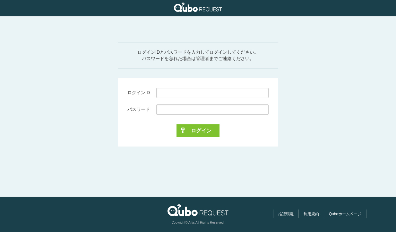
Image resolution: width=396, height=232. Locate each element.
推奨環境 (286, 214)
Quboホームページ (345, 214)
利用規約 (311, 214)
